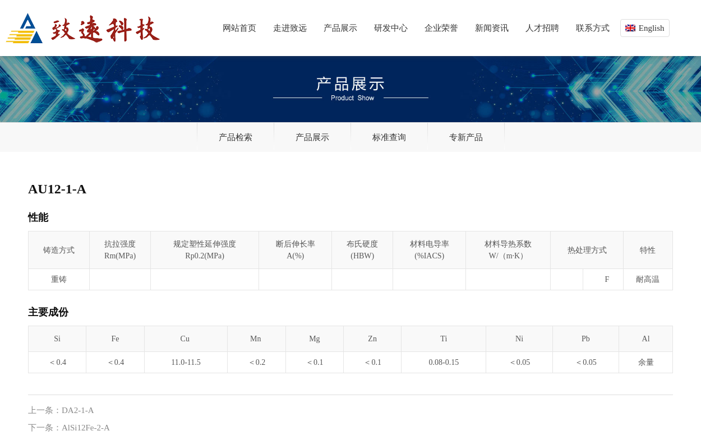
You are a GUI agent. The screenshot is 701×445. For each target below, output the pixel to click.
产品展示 (340, 28)
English (652, 28)
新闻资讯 (492, 28)
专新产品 (466, 137)
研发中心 (391, 28)
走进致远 (290, 28)
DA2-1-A (78, 410)
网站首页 (239, 28)
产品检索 (235, 137)
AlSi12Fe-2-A (86, 427)
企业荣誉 (441, 28)
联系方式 (593, 28)
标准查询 (389, 137)
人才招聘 (542, 28)
